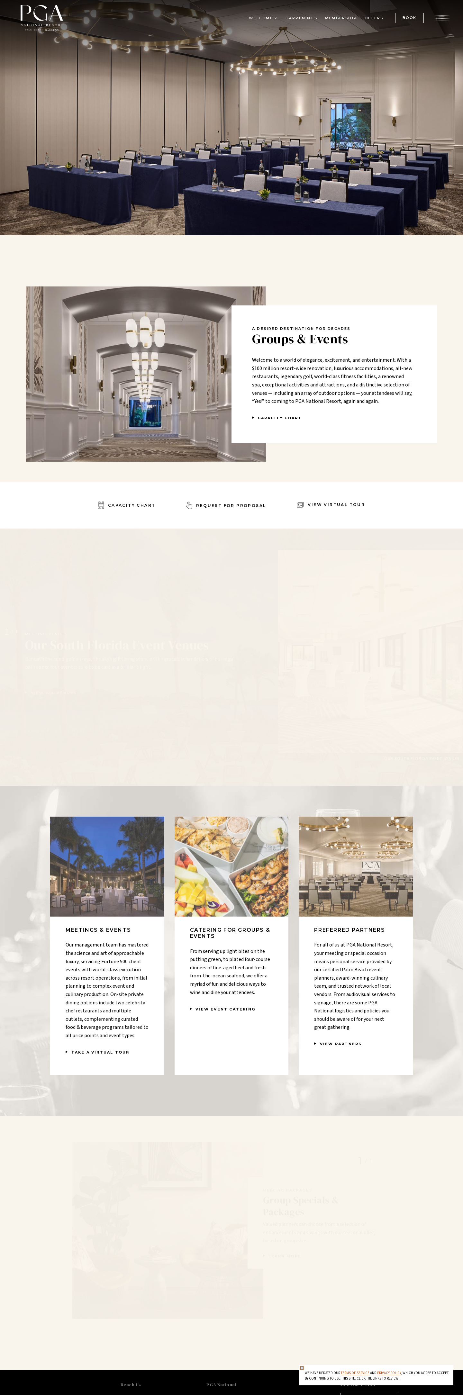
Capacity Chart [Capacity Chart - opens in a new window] (280, 418)
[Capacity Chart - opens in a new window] (127, 505)
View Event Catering (225, 1009)
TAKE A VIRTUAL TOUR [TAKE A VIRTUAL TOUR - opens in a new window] (100, 1052)
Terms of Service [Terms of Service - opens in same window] (355, 1373)
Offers (374, 18)
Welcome (261, 18)
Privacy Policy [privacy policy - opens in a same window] (389, 1373)
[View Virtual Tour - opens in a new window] (331, 505)
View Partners (341, 1044)
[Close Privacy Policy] (302, 1368)
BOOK (409, 17)
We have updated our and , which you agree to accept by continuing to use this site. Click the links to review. (377, 1376)
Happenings (301, 18)
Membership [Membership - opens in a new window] (341, 18)
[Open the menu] (442, 18)
